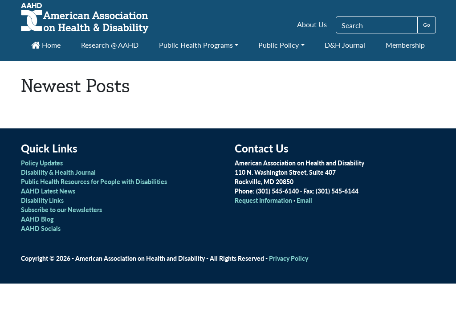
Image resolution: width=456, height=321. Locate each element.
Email (304, 200)
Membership (405, 45)
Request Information (263, 200)
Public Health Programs (196, 45)
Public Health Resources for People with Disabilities (94, 181)
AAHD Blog (37, 218)
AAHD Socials (41, 228)
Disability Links (42, 200)
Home (46, 45)
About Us (312, 24)
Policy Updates (42, 162)
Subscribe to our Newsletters (61, 209)
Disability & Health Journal (58, 172)
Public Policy (278, 45)
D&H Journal (345, 45)
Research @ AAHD (109, 45)
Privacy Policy (288, 258)
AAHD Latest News (48, 190)
